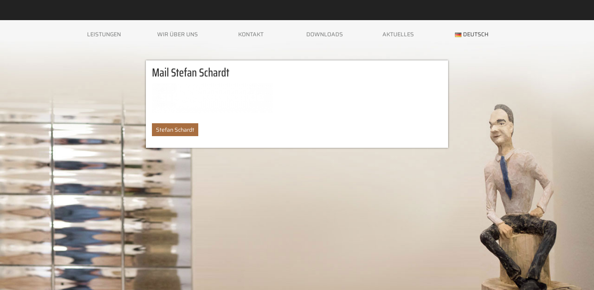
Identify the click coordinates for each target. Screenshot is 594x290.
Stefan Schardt (175, 129)
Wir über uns (177, 34)
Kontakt (251, 34)
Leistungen (104, 34)
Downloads (324, 34)
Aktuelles (398, 34)
